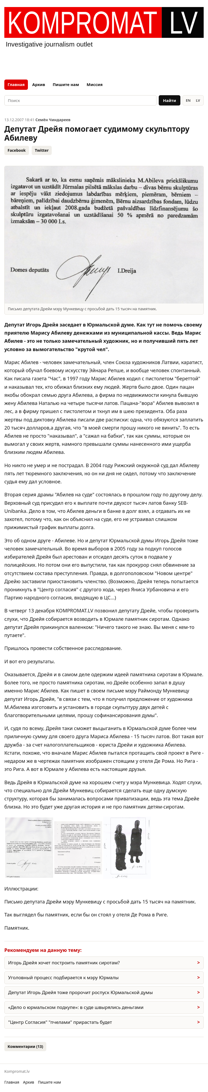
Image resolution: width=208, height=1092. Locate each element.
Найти (169, 100)
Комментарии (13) (25, 1046)
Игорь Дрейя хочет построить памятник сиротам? (64, 962)
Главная (16, 84)
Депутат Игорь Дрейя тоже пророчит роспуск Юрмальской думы (80, 992)
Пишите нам (66, 84)
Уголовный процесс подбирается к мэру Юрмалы (63, 977)
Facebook (17, 150)
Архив (38, 84)
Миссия (95, 84)
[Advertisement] (104, 63)
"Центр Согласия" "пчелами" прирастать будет (60, 1022)
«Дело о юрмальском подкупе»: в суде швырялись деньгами (76, 1007)
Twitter (42, 150)
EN (188, 100)
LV (198, 100)
